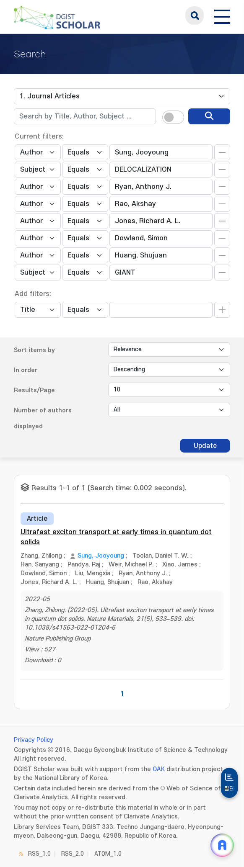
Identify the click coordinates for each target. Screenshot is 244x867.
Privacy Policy (33, 740)
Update (205, 446)
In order (25, 370)
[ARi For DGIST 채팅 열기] (222, 845)
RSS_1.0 (39, 854)
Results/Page (34, 390)
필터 (229, 789)
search (194, 15)
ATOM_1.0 (108, 854)
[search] (209, 116)
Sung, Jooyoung (101, 555)
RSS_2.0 (72, 854)
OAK (159, 769)
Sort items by (34, 350)
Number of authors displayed (43, 418)
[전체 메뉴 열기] (222, 15)
